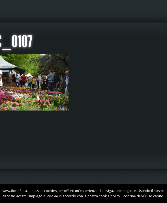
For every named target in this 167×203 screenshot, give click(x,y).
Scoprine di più (134, 196)
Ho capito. (155, 196)
